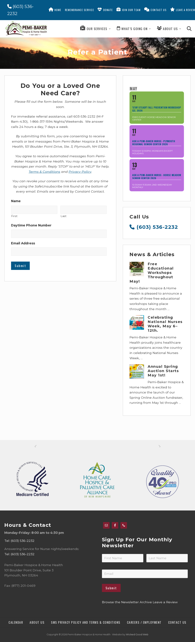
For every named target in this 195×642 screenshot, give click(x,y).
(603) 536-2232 (154, 227)
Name (16, 201)
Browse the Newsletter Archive (127, 602)
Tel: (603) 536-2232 (19, 541)
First (14, 216)
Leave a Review (165, 602)
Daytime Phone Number (31, 225)
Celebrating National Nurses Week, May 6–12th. (165, 324)
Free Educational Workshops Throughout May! (152, 273)
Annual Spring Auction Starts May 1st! (163, 370)
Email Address (23, 243)
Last (64, 216)
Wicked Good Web (137, 634)
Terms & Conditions (44, 172)
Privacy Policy (80, 172)
